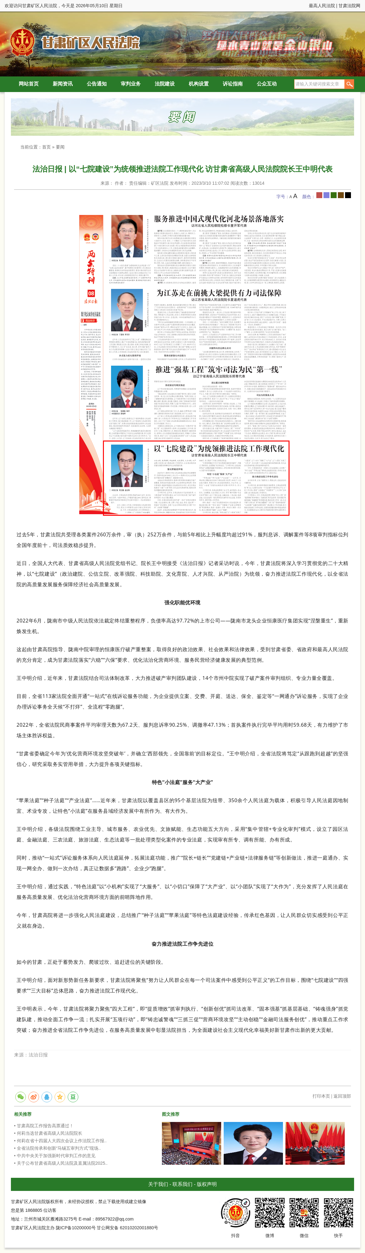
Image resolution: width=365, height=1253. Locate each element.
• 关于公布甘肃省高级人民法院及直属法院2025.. (61, 1163)
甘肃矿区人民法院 (73, 42)
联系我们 (182, 1184)
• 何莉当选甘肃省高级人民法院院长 (48, 1133)
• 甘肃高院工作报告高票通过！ (44, 1125)
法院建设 (165, 83)
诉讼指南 (233, 83)
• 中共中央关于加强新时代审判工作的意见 (54, 1155)
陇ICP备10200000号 (76, 1227)
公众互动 (267, 83)
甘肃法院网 (349, 5)
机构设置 (199, 83)
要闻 (60, 146)
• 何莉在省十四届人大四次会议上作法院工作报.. (60, 1140)
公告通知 (97, 83)
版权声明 (207, 1184)
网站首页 (29, 83)
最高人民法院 (322, 5)
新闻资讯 (63, 83)
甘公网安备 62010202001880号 (127, 1227)
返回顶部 (342, 1096)
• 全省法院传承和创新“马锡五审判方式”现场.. (57, 1148)
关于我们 (158, 1184)
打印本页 (321, 1096)
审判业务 (131, 83)
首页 (46, 146)
